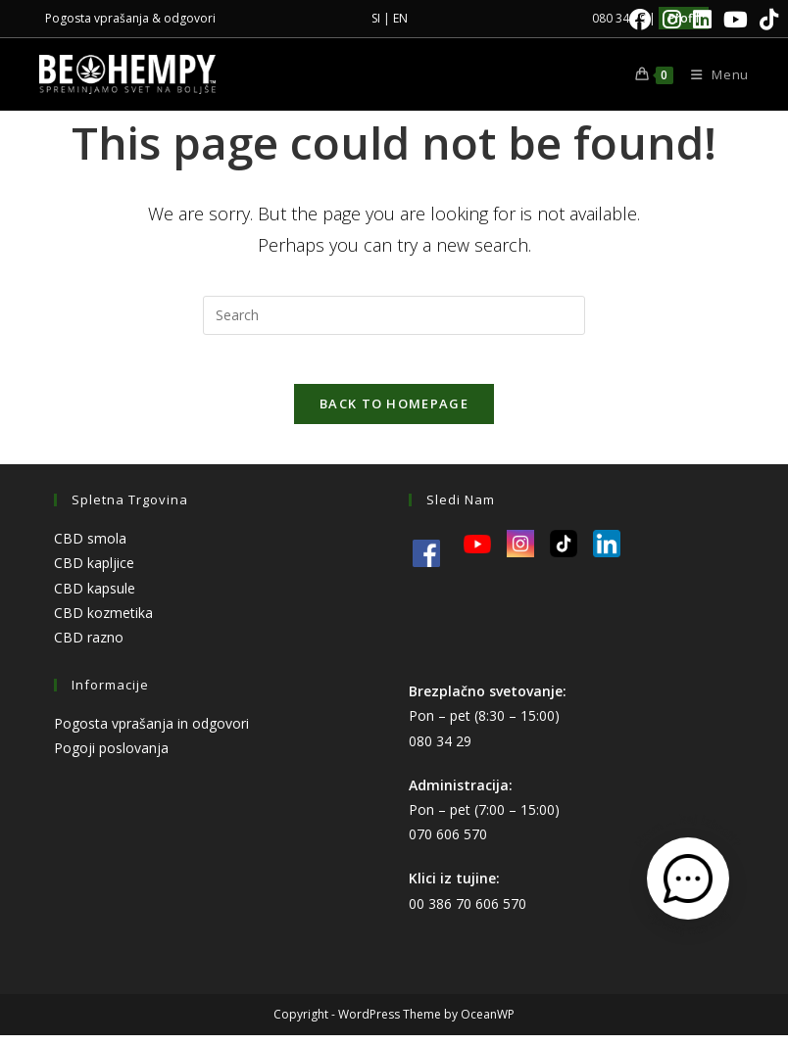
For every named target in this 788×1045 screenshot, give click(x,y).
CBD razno (88, 648)
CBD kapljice (94, 573)
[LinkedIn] (702, 19)
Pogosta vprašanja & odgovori (130, 18)
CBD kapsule (94, 598)
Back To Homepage (394, 414)
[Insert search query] (394, 315)
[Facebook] (640, 19)
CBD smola (90, 549)
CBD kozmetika (103, 622)
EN (400, 18)
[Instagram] (672, 19)
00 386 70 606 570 (467, 913)
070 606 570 (448, 844)
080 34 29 (440, 750)
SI (375, 18)
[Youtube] (735, 19)
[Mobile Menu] (712, 74)
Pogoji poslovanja (111, 758)
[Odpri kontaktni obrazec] (688, 878)
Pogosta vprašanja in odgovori (151, 734)
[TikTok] (766, 19)
